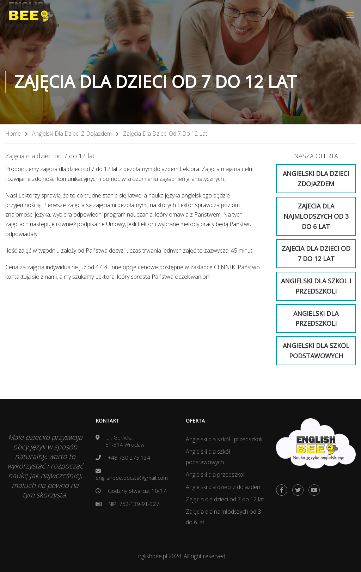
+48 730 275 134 (129, 457)
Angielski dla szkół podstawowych (208, 457)
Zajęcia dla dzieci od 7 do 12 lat (225, 499)
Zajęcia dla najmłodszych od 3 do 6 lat (223, 517)
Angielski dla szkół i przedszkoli (224, 439)
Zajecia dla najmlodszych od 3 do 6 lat (316, 216)
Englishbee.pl (152, 556)
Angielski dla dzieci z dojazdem (72, 133)
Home (13, 133)
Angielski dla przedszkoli (215, 474)
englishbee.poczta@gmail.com (132, 477)
